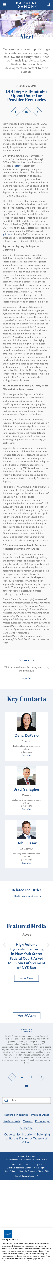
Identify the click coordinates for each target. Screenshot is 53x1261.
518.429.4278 (26, 859)
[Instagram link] (41, 1077)
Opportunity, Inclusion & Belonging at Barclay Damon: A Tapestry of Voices (27, 1138)
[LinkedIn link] (26, 112)
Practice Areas (40, 1114)
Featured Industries (16, 1114)
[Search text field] (29, 1100)
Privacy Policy (9, 1171)
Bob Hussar (27, 843)
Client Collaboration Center (19, 1168)
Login (37, 1164)
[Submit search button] (6, 1100)
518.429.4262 (26, 805)
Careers (28, 1121)
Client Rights (39, 1168)
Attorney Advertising (26, 1156)
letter (17, 165)
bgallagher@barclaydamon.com (26, 799)
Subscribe (26, 1128)
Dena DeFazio (26, 735)
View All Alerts (26, 1016)
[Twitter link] (37, 112)
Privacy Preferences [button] (27, 1171)
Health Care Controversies (28, 895)
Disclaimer (16, 1164)
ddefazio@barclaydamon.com (26, 746)
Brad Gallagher (26, 789)
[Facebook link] (15, 112)
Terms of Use (44, 1171)
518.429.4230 (26, 752)
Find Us (28, 1164)
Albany (26, 749)
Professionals (11, 1121)
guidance (8, 234)
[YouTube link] (26, 1086)
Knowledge (42, 1121)
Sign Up (26, 678)
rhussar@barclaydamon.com (26, 853)
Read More (26, 755)
